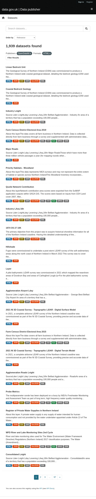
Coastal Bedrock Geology (18, 89)
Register (90, 2)
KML (42, 81)
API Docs (50, 488)
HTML (9, 81)
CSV (21, 81)
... (49, 477)
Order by (9, 38)
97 (55, 477)
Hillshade (10, 247)
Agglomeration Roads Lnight (20, 372)
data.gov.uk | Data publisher (21, 9)
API (40, 488)
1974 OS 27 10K (13, 228)
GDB (66, 141)
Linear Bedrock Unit (15, 67)
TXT (48, 141)
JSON (15, 81)
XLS (53, 141)
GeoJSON (35, 81)
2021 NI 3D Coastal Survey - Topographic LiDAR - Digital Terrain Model (40, 351)
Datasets (12, 18)
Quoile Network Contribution (20, 187)
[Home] (3, 18)
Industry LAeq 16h (15, 209)
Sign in (81, 2)
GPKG (60, 141)
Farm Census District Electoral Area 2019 (26, 130)
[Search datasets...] (44, 29)
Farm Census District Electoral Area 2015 (26, 332)
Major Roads (12, 149)
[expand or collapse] (91, 9)
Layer (8, 269)
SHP (27, 81)
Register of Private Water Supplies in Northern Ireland (32, 410)
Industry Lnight (13, 111)
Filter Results (13, 58)
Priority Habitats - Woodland (20, 168)
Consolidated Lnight (16, 454)
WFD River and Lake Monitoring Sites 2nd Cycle (29, 432)
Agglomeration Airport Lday (19, 291)
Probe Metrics (13, 392)
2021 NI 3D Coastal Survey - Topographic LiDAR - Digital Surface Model (41, 310)
